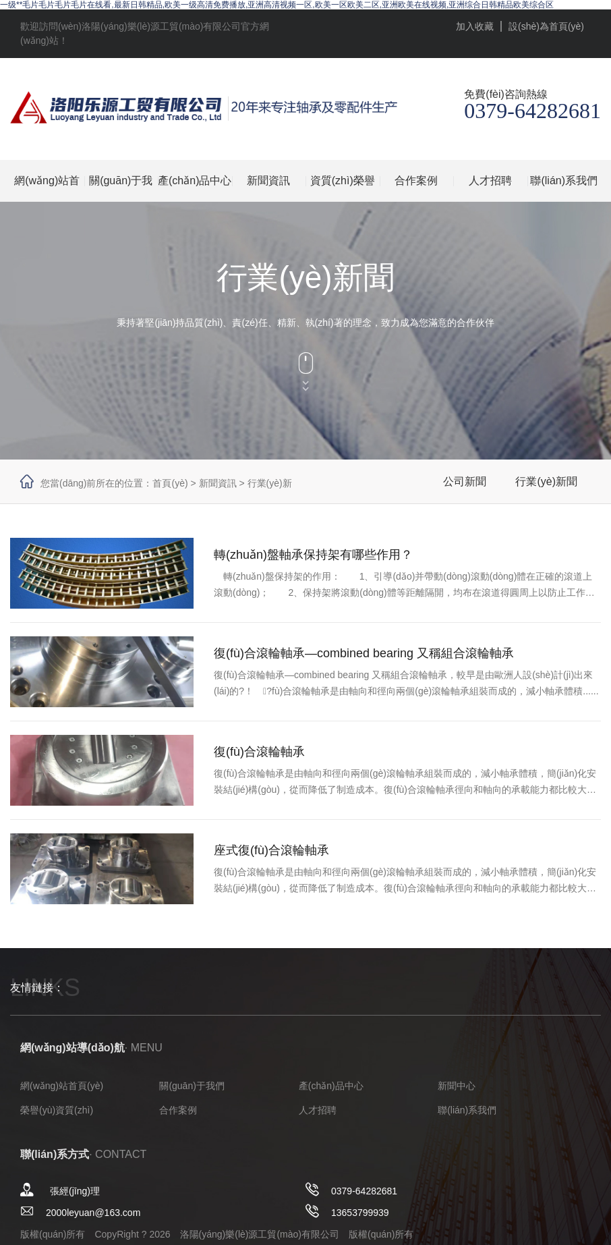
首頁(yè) (169, 483)
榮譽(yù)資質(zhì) (56, 1110)
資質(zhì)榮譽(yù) (342, 188)
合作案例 (416, 180)
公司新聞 (464, 481)
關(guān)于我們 (120, 188)
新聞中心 (456, 1085)
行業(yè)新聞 (546, 481)
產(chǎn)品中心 (194, 180)
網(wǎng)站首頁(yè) (47, 188)
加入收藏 (475, 26)
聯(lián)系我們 (564, 180)
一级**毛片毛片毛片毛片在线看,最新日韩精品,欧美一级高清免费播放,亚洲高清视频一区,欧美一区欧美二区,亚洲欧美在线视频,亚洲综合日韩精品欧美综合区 (277, 4)
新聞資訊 (268, 180)
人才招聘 (490, 180)
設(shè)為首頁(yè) (546, 26)
